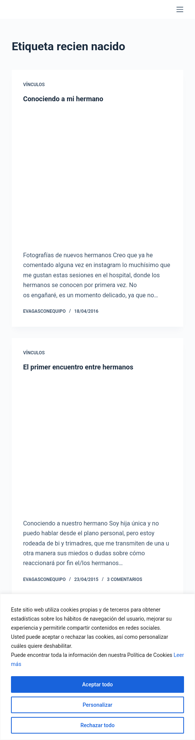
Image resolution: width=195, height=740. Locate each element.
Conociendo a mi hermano (63, 99)
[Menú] (179, 9)
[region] (97, 667)
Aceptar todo (97, 684)
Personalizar (97, 705)
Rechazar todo (97, 725)
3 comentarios (124, 579)
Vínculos (34, 84)
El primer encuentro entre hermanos (78, 367)
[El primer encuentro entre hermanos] (97, 443)
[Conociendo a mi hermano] (97, 175)
